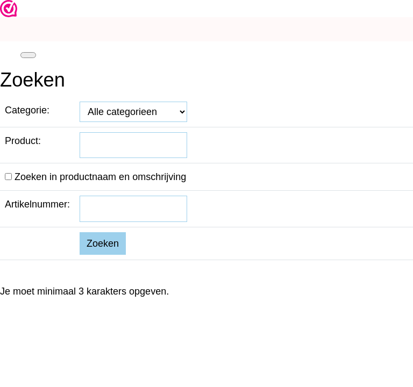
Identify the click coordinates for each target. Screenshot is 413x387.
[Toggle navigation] (28, 55)
